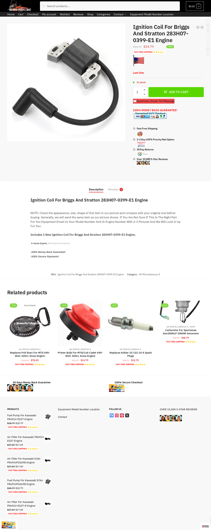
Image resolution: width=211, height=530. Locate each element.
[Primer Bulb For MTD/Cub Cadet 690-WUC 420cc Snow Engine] (80, 323)
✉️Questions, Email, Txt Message (153, 101)
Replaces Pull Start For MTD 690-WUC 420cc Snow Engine (30, 354)
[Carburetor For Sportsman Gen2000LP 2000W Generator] (180, 312)
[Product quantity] (137, 92)
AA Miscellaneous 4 (149, 274)
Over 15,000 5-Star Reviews (152, 161)
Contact (62, 417)
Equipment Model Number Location (79, 409)
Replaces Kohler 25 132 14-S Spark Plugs (131, 354)
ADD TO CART (178, 92)
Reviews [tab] (113, 189)
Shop (192, 327)
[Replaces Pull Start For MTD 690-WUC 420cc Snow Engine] (29, 323)
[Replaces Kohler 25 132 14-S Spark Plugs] (130, 323)
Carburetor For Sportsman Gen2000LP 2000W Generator (181, 331)
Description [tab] (96, 189)
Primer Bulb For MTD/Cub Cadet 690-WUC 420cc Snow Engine (80, 354)
